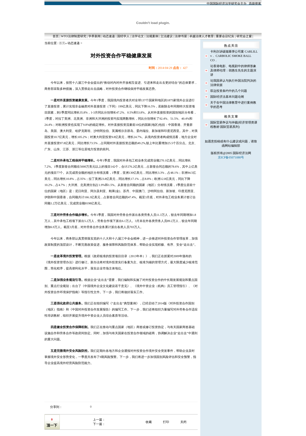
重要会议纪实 (225, 36)
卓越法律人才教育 (201, 36)
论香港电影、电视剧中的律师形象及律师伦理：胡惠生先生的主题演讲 (233, 70)
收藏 (149, 422)
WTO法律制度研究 (73, 36)
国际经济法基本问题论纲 (227, 96)
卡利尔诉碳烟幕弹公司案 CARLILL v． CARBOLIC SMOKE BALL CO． (233, 56)
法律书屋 (181, 36)
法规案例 (152, 36)
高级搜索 (255, 3)
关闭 (183, 422)
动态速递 (109, 36)
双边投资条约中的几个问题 (228, 91)
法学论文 (138, 36)
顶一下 (51, 425)
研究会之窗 (244, 36)
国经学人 (123, 36)
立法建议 (166, 36)
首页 (56, 36)
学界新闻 (94, 36)
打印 (166, 422)
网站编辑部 (232, 145)
